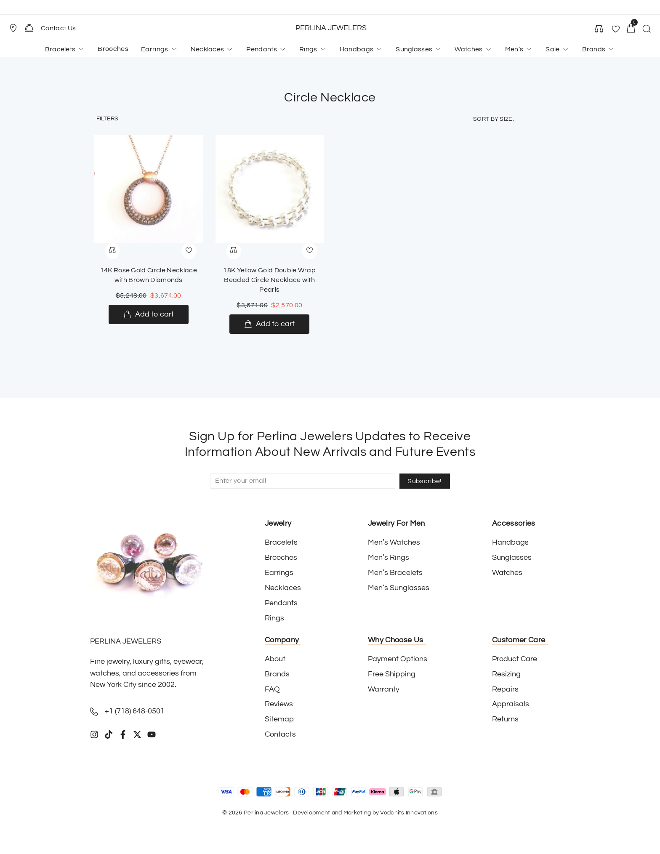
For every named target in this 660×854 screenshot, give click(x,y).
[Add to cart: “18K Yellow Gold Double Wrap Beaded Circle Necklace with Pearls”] (269, 324)
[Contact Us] (29, 28)
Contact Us (58, 28)
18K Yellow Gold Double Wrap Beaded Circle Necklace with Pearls (269, 280)
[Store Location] (13, 28)
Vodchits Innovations (409, 813)
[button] (17, 28)
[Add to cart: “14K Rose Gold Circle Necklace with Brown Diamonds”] (149, 314)
